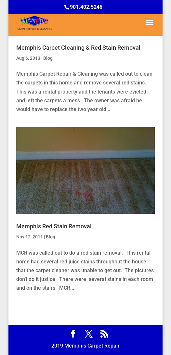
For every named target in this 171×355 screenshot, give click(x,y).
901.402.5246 (86, 7)
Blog (48, 58)
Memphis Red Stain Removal (54, 226)
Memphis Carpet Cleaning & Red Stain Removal (78, 47)
